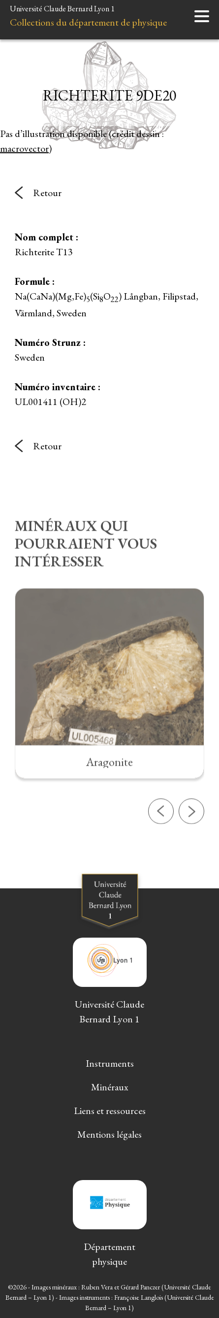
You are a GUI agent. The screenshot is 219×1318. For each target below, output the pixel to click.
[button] (161, 839)
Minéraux (109, 1087)
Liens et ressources (110, 1110)
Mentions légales (109, 1134)
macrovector (24, 148)
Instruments (110, 1063)
